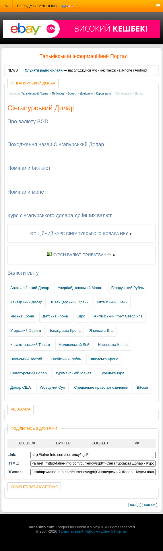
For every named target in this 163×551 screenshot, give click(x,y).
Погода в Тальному (37, 6)
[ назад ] (134, 505)
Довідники (87, 93)
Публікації (58, 93)
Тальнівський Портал (35, 93)
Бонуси (72, 93)
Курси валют (104, 93)
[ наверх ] (149, 505)
